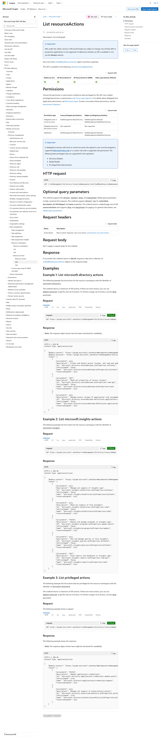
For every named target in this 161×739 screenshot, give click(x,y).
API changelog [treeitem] (9, 36)
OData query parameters (52, 210)
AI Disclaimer (7, 732)
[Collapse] (35, 17)
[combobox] (20, 21)
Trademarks (93, 732)
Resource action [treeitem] (20, 259)
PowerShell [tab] (88, 307)
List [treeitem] (14, 249)
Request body (129, 32)
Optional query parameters (134, 27)
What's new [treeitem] (8, 33)
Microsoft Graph (54, 17)
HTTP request (129, 24)
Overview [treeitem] (9, 71)
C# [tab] (52, 307)
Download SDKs (133, 9)
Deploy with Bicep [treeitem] (10, 59)
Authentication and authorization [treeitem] (15, 43)
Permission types (71, 101)
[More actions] (116, 17)
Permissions (129, 21)
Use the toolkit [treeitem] (9, 55)
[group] (80, 184)
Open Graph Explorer (149, 9)
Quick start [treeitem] (8, 40)
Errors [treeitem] (6, 65)
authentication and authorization (98, 233)
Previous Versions (20, 732)
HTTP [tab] (46, 307)
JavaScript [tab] (71, 307)
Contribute (40, 732)
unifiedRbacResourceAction (66, 62)
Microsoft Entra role (61, 150)
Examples (128, 38)
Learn (45, 17)
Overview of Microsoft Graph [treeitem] (14, 30)
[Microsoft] (4, 3)
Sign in (156, 3)
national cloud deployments (82, 67)
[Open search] (150, 3)
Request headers (130, 30)
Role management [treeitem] (18, 230)
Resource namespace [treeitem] (20, 246)
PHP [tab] (80, 307)
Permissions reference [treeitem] (11, 46)
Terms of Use (81, 732)
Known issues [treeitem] (9, 62)
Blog (30, 732)
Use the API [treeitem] (8, 49)
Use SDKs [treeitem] (7, 52)
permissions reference (51, 104)
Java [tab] (63, 307)
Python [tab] (98, 307)
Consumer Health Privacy (64, 732)
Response (128, 35)
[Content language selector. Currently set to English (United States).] (13, 727)
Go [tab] (58, 307)
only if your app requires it (82, 98)
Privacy (48, 732)
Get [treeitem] (14, 252)
